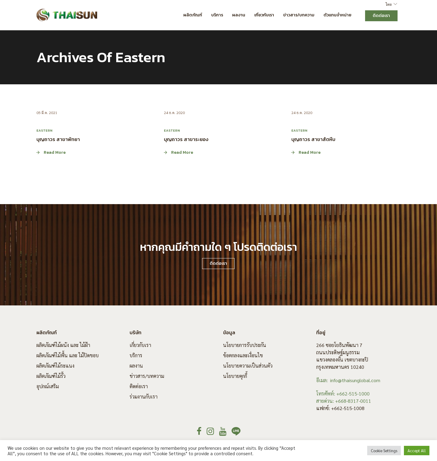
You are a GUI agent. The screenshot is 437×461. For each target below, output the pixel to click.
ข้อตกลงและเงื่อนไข (243, 355)
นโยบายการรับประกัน (244, 345)
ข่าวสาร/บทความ (298, 15)
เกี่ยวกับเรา (264, 15)
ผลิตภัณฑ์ (192, 15)
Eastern (44, 130)
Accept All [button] (417, 450)
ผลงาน (238, 15)
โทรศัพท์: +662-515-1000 (343, 393)
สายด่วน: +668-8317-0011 (343, 401)
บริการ (217, 15)
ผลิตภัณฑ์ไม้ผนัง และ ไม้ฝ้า (63, 345)
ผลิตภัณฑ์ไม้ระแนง (55, 365)
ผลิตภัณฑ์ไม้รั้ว (51, 376)
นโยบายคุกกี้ (235, 376)
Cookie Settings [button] (384, 450)
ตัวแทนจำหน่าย (337, 15)
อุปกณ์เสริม (47, 386)
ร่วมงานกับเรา (144, 396)
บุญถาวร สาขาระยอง (186, 139)
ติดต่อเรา (139, 386)
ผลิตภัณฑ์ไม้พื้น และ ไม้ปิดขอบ (67, 355)
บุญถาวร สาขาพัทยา (58, 139)
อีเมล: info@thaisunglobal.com (348, 380)
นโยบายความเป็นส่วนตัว (248, 365)
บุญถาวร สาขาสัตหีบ (313, 139)
